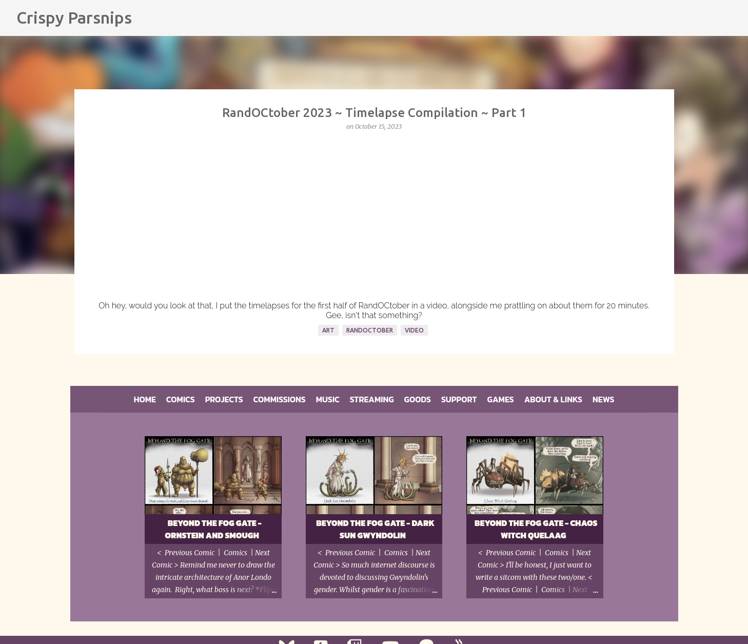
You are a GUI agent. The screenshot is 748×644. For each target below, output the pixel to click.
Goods (417, 399)
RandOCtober (369, 330)
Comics (180, 399)
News (603, 399)
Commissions (279, 399)
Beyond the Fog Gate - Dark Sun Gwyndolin (375, 529)
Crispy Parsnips (74, 17)
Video (414, 330)
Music (328, 399)
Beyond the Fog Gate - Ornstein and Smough (213, 529)
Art (328, 330)
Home (145, 399)
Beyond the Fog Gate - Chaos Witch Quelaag (536, 529)
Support (459, 399)
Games (500, 399)
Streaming (372, 399)
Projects (224, 399)
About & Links (553, 399)
